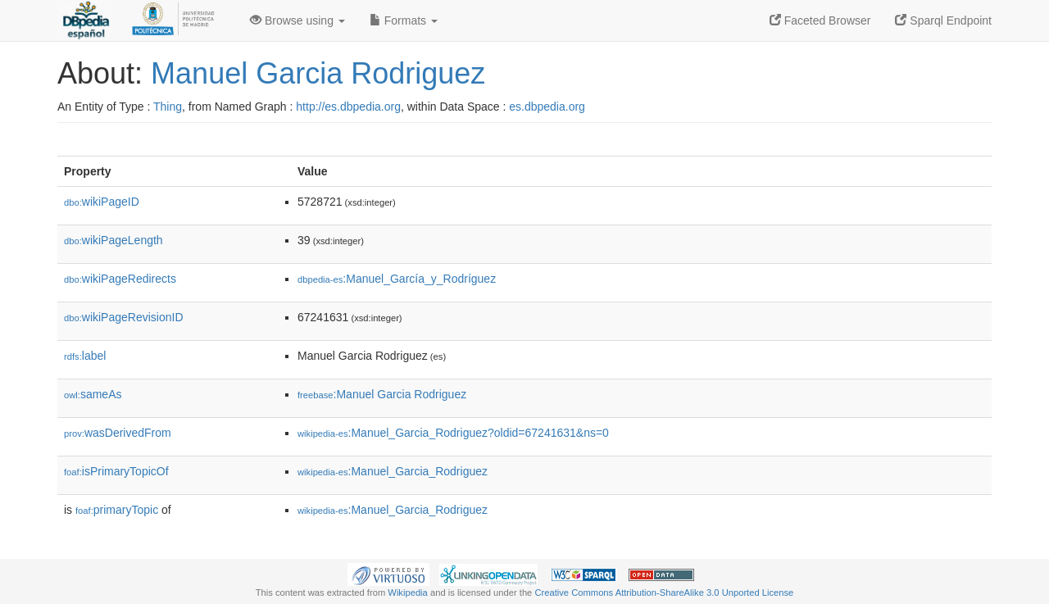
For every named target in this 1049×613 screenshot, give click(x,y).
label (85, 355)
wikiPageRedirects (120, 278)
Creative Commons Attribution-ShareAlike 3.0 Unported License (663, 592)
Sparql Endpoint (943, 20)
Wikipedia (408, 592)
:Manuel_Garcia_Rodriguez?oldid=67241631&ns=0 (453, 432)
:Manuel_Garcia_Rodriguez (392, 471)
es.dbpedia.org (547, 106)
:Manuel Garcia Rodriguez (381, 394)
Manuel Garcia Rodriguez (318, 73)
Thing (167, 106)
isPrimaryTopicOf (116, 471)
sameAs (92, 394)
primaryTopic (116, 509)
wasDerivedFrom (117, 432)
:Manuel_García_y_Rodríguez (396, 278)
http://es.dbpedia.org (348, 106)
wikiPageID (101, 201)
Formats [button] (404, 20)
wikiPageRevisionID (124, 317)
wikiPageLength (113, 240)
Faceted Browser (820, 20)
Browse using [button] (297, 20)
